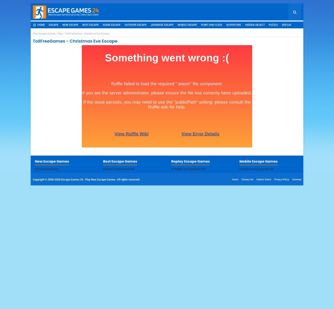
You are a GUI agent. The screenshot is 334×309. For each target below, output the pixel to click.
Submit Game (263, 303)
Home (39, 25)
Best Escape (90, 24)
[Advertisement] (167, 60)
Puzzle (273, 24)
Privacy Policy (281, 303)
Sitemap (296, 303)
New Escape (70, 24)
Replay (286, 24)
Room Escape (112, 24)
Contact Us (247, 303)
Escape (53, 24)
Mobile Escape (187, 24)
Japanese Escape (162, 24)
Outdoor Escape (136, 24)
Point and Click (211, 24)
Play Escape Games (44, 95)
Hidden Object (255, 24)
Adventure (233, 24)
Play (60, 95)
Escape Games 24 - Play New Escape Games (88, 303)
